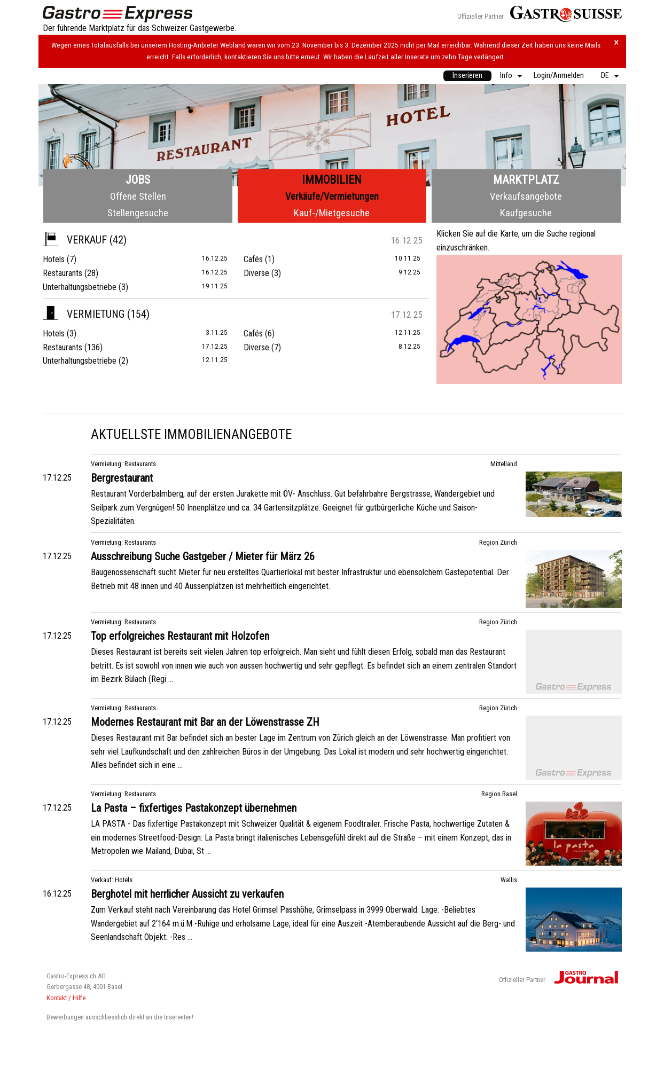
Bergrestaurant (122, 478)
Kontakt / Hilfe (65, 998)
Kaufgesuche (526, 212)
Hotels (54, 259)
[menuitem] (467, 75)
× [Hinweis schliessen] (616, 42)
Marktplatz (526, 179)
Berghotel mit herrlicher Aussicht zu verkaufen (187, 894)
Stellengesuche (137, 212)
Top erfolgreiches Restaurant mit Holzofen (180, 636)
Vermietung (83, 314)
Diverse (256, 273)
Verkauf (75, 239)
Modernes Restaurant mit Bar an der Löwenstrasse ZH (205, 722)
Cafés (253, 259)
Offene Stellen (138, 196)
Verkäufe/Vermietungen (332, 196)
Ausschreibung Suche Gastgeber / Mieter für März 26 (203, 556)
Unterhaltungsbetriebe (79, 287)
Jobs (138, 179)
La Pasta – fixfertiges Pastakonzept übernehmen (193, 808)
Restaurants (62, 273)
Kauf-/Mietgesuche (332, 212)
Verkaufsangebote (526, 196)
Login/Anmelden (559, 75)
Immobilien (332, 179)
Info (506, 75)
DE (605, 75)
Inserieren (467, 75)
